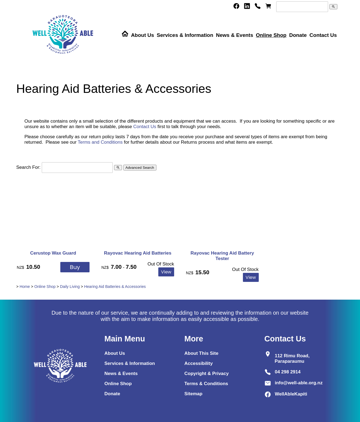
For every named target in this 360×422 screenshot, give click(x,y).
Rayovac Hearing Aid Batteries (137, 253)
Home (25, 286)
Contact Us (323, 35)
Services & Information (185, 35)
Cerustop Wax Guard (53, 253)
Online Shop (271, 35)
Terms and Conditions (100, 142)
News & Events (234, 35)
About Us (142, 35)
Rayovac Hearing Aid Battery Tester (222, 255)
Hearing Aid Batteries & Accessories (115, 286)
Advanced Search (140, 168)
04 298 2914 (288, 371)
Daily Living (70, 286)
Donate (298, 35)
